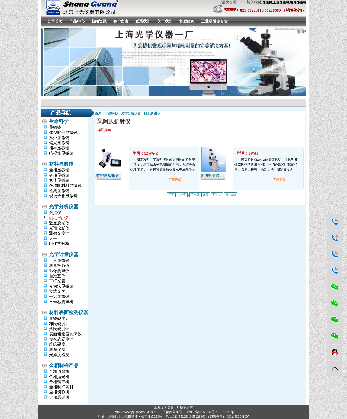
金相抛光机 (59, 376)
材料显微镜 (61, 164)
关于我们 (164, 21)
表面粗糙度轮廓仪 (65, 334)
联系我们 (142, 21)
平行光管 (57, 281)
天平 (53, 238)
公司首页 (55, 21)
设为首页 (229, 2)
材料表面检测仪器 (68, 312)
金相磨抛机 (59, 397)
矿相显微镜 (59, 175)
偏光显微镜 (59, 143)
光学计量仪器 (63, 254)
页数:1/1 (217, 194)
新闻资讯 (99, 21)
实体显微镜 (59, 180)
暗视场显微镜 (61, 153)
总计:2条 (231, 194)
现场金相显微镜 (63, 196)
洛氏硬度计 (59, 329)
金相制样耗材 (61, 387)
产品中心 (77, 21)
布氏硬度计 (59, 324)
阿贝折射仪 (58, 218)
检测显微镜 (59, 190)
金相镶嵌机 (59, 382)
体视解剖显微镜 (63, 132)
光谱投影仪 (59, 228)
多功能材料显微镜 (65, 185)
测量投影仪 (59, 265)
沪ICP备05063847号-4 (202, 412)
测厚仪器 (57, 349)
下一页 (195, 194)
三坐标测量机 (61, 302)
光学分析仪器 (63, 206)
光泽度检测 (59, 354)
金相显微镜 (59, 170)
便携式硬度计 (61, 339)
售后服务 (186, 21)
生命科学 (59, 121)
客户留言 (120, 21)
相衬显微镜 (59, 148)
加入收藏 (252, 2)
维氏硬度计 (59, 344)
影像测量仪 (59, 271)
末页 (205, 194)
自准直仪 (57, 276)
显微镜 (55, 127)
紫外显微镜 (59, 138)
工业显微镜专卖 (214, 21)
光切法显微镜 (61, 286)
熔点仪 (55, 212)
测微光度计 (59, 233)
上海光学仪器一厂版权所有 (173, 407)
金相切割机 (59, 392)
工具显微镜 (59, 260)
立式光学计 (59, 291)
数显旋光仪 (59, 223)
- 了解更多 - (174, 180)
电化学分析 (59, 243)
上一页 (182, 194)
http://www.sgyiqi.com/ (130, 412)
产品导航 (60, 112)
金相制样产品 (63, 365)
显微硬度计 (59, 318)
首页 (98, 113)
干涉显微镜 (59, 296)
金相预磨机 (59, 371)
